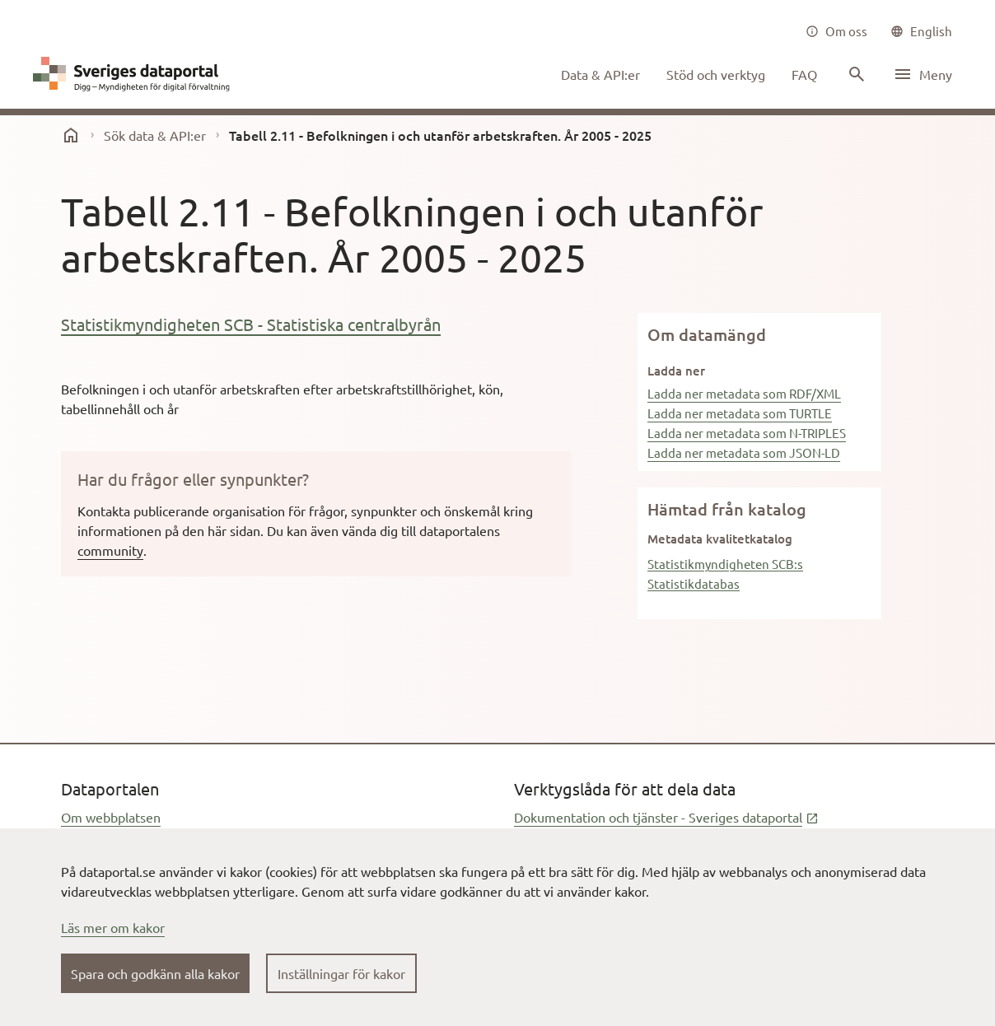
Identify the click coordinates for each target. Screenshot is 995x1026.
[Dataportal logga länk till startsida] (135, 74)
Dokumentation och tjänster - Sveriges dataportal (666, 817)
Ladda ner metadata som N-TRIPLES (746, 433)
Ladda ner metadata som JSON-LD (743, 452)
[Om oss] (836, 31)
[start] (71, 135)
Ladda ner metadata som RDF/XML (744, 393)
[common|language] (921, 31)
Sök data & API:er (155, 135)
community (110, 550)
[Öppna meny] (922, 74)
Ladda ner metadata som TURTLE (739, 413)
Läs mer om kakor (113, 927)
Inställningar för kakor (341, 973)
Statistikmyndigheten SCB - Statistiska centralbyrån (251, 324)
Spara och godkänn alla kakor (155, 973)
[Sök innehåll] (855, 74)
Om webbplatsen (111, 817)
